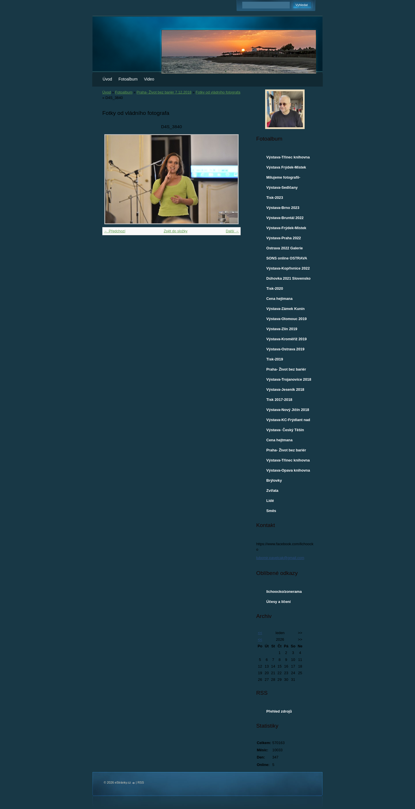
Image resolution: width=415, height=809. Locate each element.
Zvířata (272, 490)
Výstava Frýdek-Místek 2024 (286, 168)
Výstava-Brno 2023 (282, 207)
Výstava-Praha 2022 (283, 238)
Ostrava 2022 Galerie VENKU (284, 249)
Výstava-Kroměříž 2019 (286, 339)
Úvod (107, 79)
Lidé (270, 500)
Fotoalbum (128, 79)
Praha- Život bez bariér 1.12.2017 (286, 451)
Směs (271, 511)
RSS (140, 782)
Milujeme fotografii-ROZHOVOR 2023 (283, 178)
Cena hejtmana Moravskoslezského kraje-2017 (283, 441)
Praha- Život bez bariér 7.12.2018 (164, 92)
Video (149, 79)
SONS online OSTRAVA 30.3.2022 (286, 259)
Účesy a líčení (278, 601)
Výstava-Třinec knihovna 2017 (288, 461)
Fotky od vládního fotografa (218, 92)
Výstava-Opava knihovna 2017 (288, 471)
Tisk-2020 (274, 288)
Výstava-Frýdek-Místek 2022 (286, 229)
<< (260, 633)
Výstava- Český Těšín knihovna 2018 (285, 431)
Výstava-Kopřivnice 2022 (288, 268)
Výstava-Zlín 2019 (281, 329)
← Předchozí (114, 231)
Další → (232, 231)
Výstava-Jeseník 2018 (285, 389)
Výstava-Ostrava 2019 (285, 349)
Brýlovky (274, 480)
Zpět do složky (176, 231)
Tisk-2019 (274, 359)
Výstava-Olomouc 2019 (286, 319)
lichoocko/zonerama (284, 591)
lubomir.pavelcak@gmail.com (280, 558)
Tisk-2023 (274, 197)
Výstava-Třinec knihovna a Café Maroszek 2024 (288, 158)
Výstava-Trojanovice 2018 (288, 379)
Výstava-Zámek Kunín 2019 (285, 310)
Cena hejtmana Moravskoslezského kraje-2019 (283, 299)
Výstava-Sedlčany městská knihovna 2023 (287, 188)
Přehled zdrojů (279, 711)
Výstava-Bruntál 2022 (284, 218)
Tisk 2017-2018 (279, 399)
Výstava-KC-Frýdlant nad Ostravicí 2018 (288, 421)
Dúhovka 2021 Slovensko (288, 278)
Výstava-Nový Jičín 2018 (287, 410)
